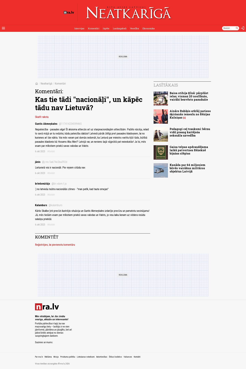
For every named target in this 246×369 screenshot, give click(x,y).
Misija (56, 357)
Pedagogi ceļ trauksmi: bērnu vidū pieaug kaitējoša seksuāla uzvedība (190, 132)
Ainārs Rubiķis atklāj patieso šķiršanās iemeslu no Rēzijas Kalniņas (190, 114)
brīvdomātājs (51, 183)
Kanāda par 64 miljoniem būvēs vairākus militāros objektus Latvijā (187, 168)
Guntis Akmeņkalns (58, 123)
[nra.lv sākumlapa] (69, 12)
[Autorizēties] (242, 28)
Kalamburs (48, 205)
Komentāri (93, 28)
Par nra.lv (39, 357)
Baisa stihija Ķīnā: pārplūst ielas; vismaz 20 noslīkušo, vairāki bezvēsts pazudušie (189, 96)
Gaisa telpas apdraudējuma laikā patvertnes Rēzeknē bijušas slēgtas (189, 150)
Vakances (128, 357)
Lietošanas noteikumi (86, 357)
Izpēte (106, 28)
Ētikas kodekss (115, 357)
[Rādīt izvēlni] (3, 28)
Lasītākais (166, 85)
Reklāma (48, 357)
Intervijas (79, 28)
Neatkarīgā (46, 83)
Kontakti (137, 357)
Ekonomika (148, 28)
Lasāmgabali (119, 28)
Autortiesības (101, 357)
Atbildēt (51, 151)
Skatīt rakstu (42, 117)
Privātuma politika (67, 357)
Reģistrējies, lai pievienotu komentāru (55, 244)
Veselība (134, 28)
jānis (51, 162)
